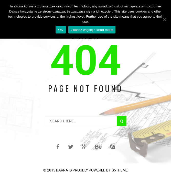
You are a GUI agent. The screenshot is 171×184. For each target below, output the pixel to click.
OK (60, 30)
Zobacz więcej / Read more (92, 30)
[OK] (164, 19)
